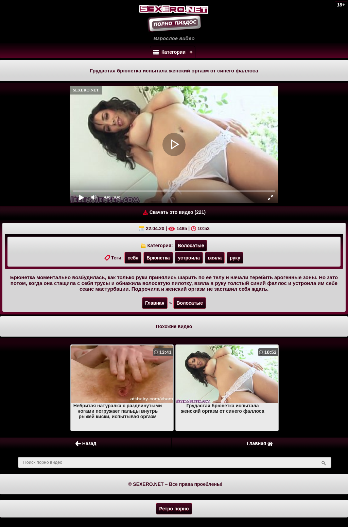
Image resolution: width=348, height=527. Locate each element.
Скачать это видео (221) (174, 212)
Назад (85, 443)
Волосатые (191, 245)
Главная (154, 303)
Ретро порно (174, 508)
